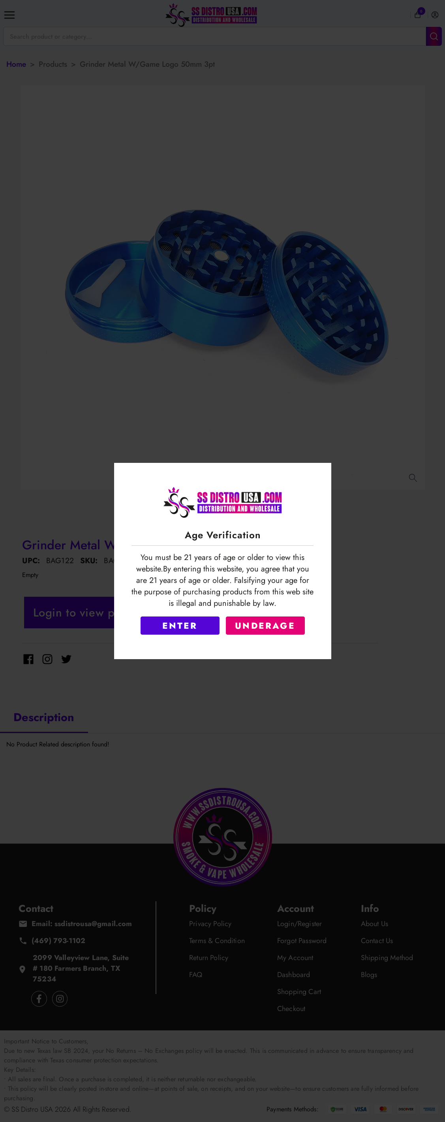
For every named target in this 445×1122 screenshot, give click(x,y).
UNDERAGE (265, 625)
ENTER (180, 625)
